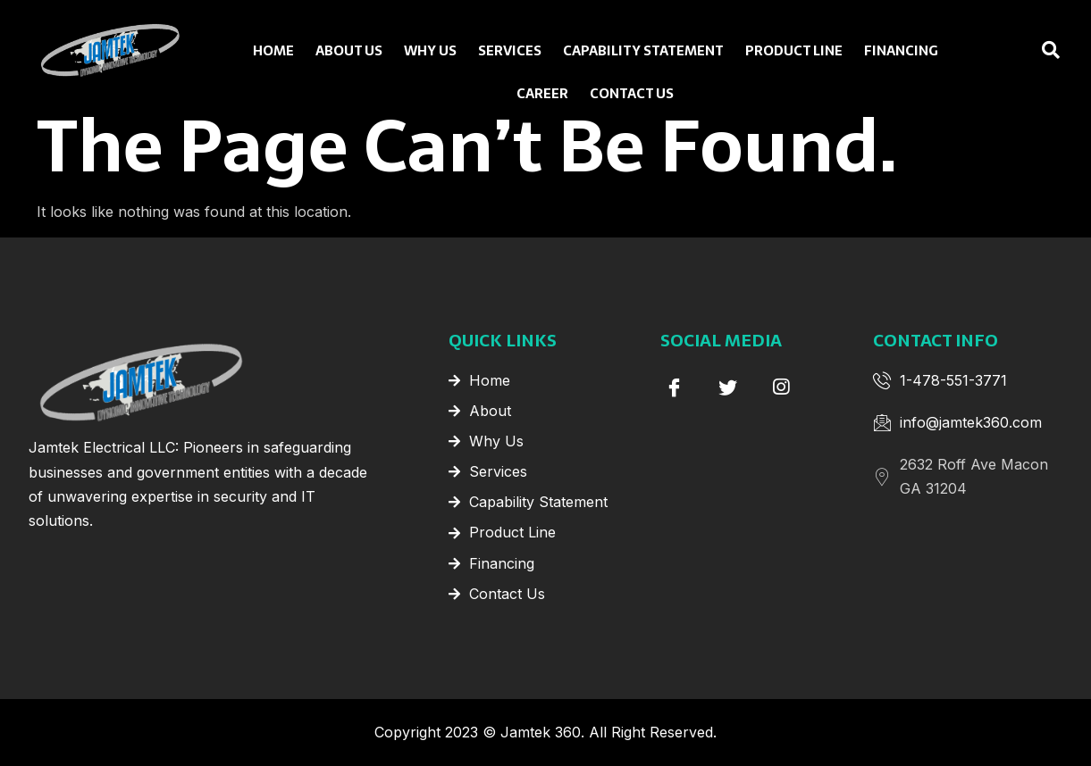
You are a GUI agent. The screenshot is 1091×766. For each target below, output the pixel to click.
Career (543, 93)
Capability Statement (642, 48)
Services (506, 48)
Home (273, 48)
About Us (348, 48)
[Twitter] (727, 386)
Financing (904, 48)
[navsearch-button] (1015, 50)
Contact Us (632, 93)
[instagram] (781, 386)
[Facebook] (673, 386)
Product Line (796, 48)
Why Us (429, 48)
